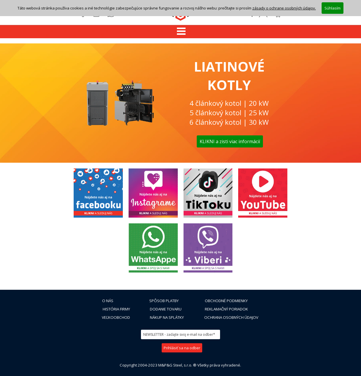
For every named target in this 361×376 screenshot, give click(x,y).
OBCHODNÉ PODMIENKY (226, 300)
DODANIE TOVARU (166, 309)
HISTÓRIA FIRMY (116, 309)
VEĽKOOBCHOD (116, 317)
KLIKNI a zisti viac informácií (230, 141)
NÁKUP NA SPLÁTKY (167, 317)
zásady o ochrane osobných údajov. (284, 7)
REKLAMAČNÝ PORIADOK (226, 309)
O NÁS (107, 300)
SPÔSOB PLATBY (164, 300)
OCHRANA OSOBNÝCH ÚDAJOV (231, 317)
